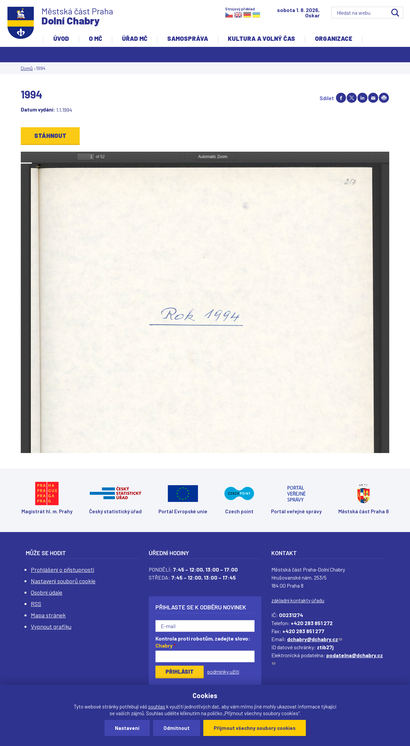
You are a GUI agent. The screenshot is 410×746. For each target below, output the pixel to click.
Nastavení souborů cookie (63, 581)
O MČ (95, 38)
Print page (384, 98)
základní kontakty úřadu (297, 600)
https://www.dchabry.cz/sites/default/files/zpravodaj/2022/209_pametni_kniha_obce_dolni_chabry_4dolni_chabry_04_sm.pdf (205, 302)
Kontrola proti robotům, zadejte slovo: (202, 642)
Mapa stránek (48, 615)
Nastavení (127, 728)
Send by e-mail (373, 98)
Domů (27, 68)
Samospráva (187, 38)
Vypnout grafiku (51, 626)
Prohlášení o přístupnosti (62, 569)
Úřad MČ (134, 38)
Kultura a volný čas (261, 38)
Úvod (61, 38)
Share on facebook (341, 98)
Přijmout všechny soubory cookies (254, 728)
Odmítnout (176, 728)
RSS (36, 603)
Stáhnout (50, 135)
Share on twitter (352, 98)
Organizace (333, 38)
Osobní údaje (46, 592)
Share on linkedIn (362, 98)
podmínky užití (223, 671)
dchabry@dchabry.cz (314, 639)
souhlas (156, 706)
